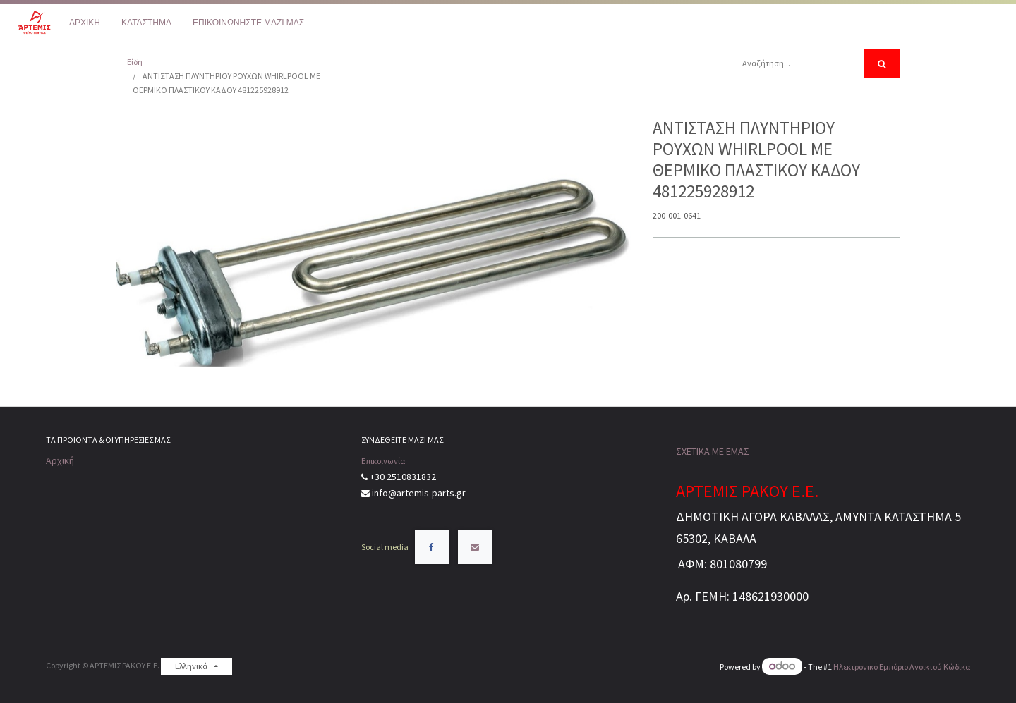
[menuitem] (85, 23)
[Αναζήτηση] (882, 63)
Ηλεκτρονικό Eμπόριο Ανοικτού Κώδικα (901, 666)
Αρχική (60, 460)
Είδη (135, 61)
